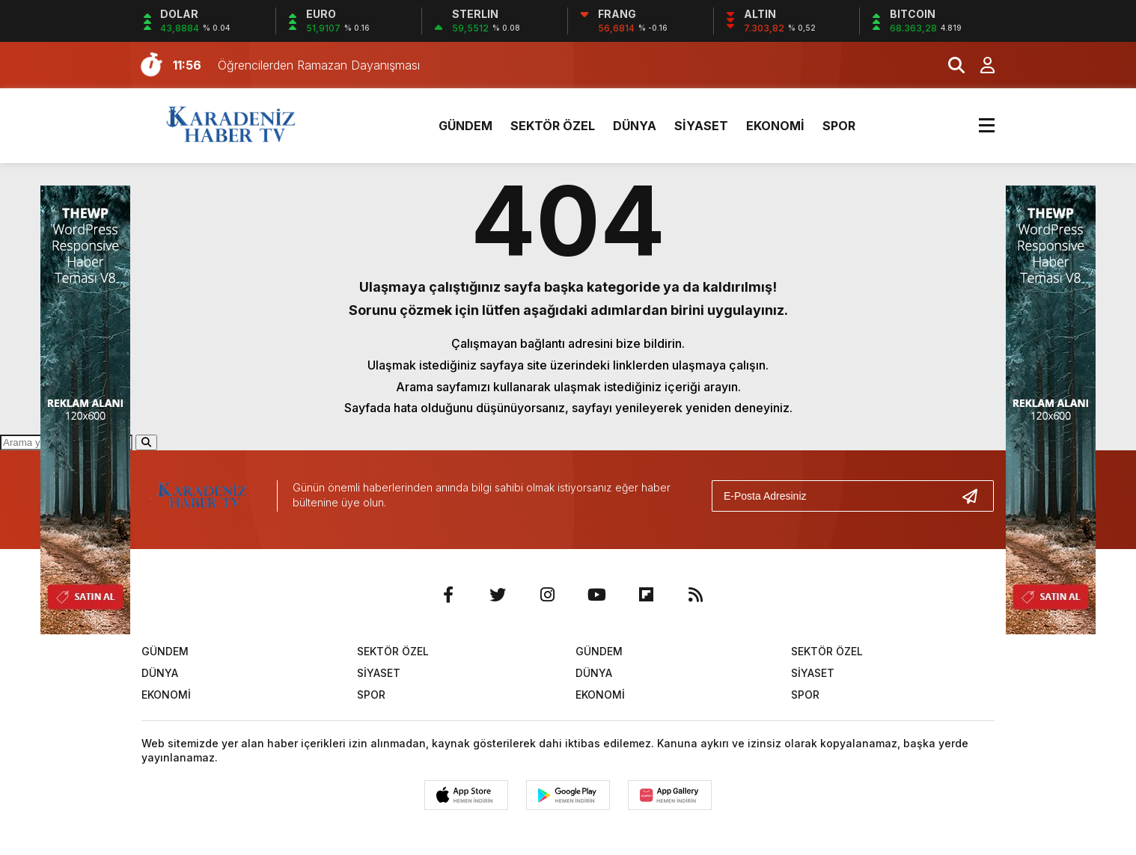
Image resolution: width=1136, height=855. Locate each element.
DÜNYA (634, 125)
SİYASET (701, 125)
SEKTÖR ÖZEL (552, 125)
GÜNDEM (465, 125)
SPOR (838, 125)
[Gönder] (976, 496)
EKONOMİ (775, 125)
